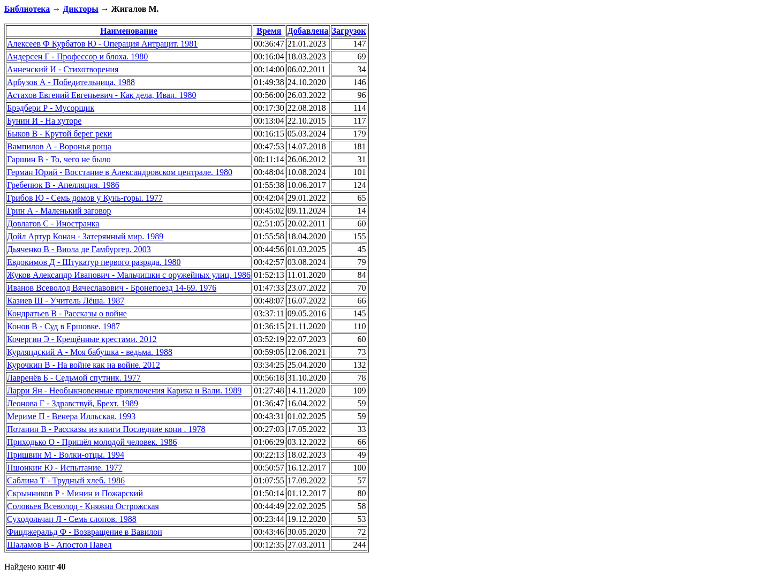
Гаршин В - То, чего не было (59, 159)
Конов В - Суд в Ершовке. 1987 (63, 326)
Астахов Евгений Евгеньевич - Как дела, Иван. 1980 (101, 95)
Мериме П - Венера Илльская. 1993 (71, 416)
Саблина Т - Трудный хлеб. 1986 (66, 480)
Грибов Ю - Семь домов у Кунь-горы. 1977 (85, 197)
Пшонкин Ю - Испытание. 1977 (65, 467)
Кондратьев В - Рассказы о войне (67, 313)
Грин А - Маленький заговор (59, 210)
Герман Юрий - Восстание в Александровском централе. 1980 (119, 172)
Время (268, 30)
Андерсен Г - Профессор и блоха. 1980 (77, 56)
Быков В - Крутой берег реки (59, 133)
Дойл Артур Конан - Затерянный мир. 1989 (85, 236)
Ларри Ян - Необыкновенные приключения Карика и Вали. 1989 (124, 390)
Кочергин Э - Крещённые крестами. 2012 (82, 339)
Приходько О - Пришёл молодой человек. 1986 (92, 441)
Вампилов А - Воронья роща (59, 146)
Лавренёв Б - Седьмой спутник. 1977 (74, 377)
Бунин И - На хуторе (44, 120)
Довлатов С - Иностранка (53, 223)
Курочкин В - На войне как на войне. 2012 (83, 364)
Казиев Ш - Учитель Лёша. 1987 (65, 300)
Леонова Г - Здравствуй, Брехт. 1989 (72, 403)
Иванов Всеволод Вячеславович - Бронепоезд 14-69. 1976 (111, 287)
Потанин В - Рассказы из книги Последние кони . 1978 (106, 429)
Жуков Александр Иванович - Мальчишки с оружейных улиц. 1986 (129, 274)
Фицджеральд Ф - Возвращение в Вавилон (84, 531)
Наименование (128, 30)
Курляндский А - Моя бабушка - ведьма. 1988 (89, 352)
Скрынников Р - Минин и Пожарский (75, 493)
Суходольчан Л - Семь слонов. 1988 (72, 519)
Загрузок (349, 30)
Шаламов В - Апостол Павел (59, 544)
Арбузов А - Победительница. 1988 (71, 82)
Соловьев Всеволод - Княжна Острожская (83, 506)
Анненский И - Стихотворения (62, 69)
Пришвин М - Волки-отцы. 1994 (65, 454)
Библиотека (27, 8)
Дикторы (80, 8)
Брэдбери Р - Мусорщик (50, 107)
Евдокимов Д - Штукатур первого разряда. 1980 (94, 262)
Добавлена (308, 30)
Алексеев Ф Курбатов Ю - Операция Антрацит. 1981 (102, 43)
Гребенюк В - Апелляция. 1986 (63, 185)
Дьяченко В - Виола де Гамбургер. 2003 (79, 249)
